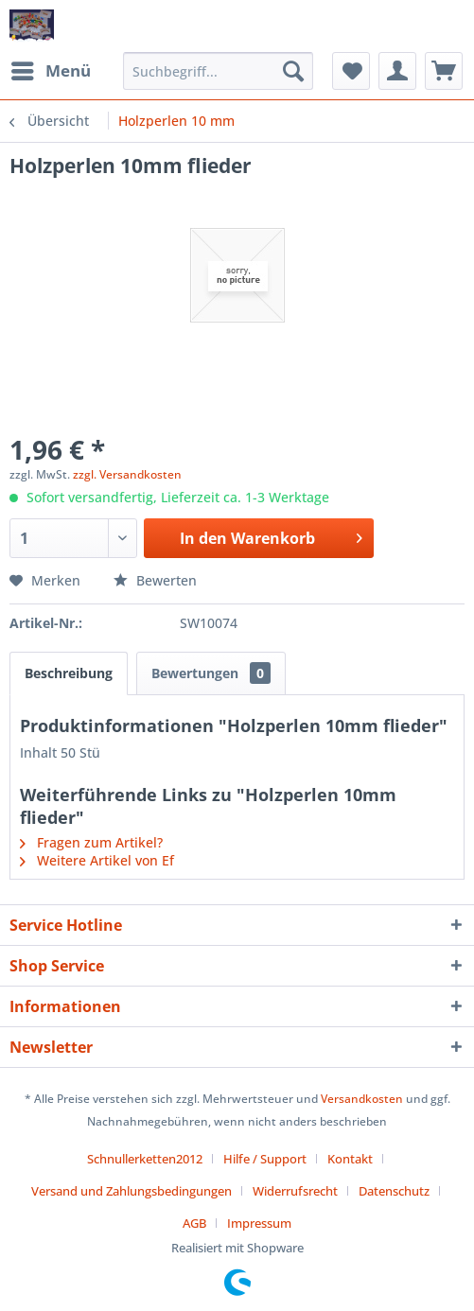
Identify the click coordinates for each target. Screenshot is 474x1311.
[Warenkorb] (444, 71)
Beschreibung (69, 673)
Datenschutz (394, 1190)
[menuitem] (50, 71)
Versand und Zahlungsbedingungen (131, 1190)
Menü (51, 68)
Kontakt (350, 1158)
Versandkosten (362, 1099)
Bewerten (155, 580)
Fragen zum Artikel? (91, 842)
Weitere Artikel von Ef (97, 860)
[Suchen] (293, 71)
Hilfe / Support (265, 1158)
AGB (194, 1223)
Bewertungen (211, 673)
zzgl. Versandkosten (127, 474)
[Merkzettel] (351, 71)
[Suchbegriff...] (217, 71)
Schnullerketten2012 (144, 1158)
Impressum (259, 1223)
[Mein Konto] (397, 71)
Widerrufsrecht (295, 1190)
